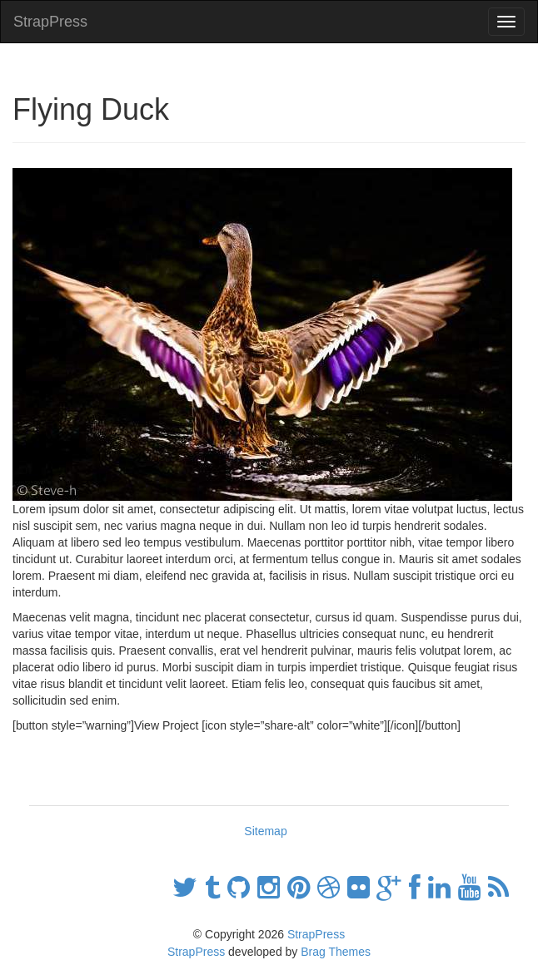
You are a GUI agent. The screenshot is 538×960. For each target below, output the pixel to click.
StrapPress (50, 21)
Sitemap (265, 831)
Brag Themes (336, 951)
